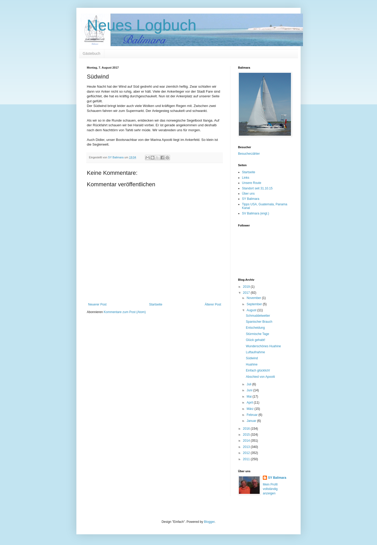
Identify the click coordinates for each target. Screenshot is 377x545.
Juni (250, 390)
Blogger (209, 522)
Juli (249, 384)
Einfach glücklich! (258, 370)
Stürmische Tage (257, 334)
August (252, 310)
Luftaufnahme (255, 352)
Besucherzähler (249, 153)
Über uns (248, 193)
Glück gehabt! (255, 340)
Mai (250, 396)
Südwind (252, 358)
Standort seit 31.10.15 (257, 188)
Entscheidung (255, 328)
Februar (252, 415)
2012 (247, 453)
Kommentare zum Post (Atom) (125, 312)
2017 (247, 293)
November (254, 298)
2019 (247, 287)
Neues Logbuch (141, 25)
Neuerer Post (97, 304)
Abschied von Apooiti (260, 377)
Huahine (252, 364)
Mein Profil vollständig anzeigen (270, 489)
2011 (247, 459)
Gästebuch (91, 53)
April (250, 402)
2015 (247, 434)
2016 (247, 428)
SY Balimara (250, 199)
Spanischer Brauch (259, 322)
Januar (252, 421)
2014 (247, 440)
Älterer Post (213, 304)
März (250, 409)
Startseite (155, 304)
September (255, 304)
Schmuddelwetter (258, 316)
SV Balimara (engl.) (255, 213)
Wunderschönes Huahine (263, 346)
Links (245, 177)
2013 (247, 447)
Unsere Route (251, 183)
